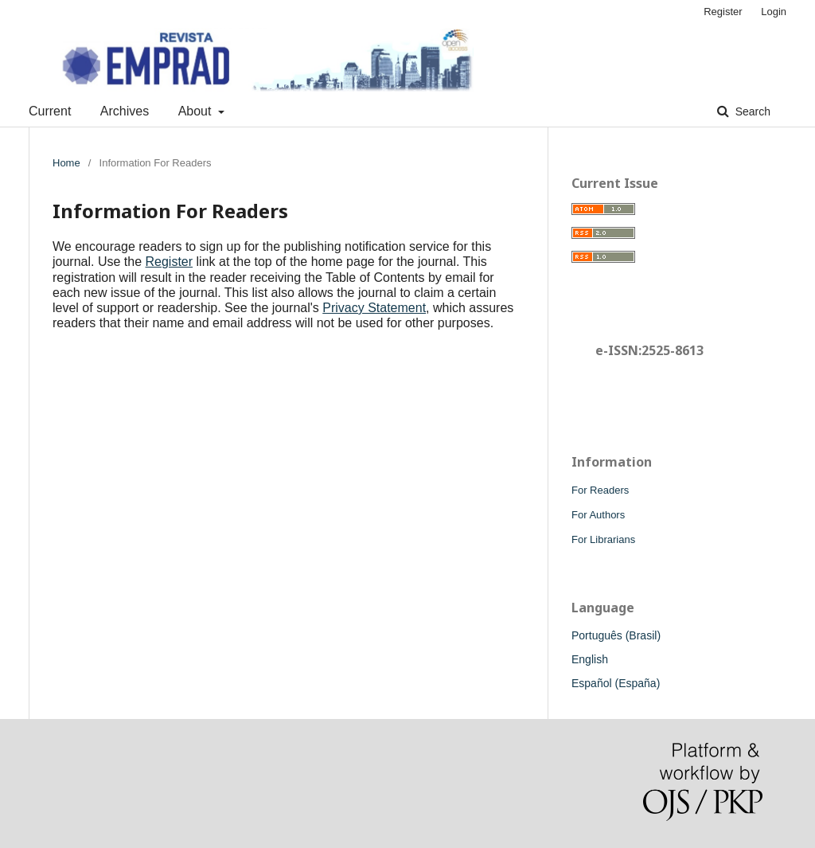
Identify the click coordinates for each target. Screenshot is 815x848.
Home (66, 163)
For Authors (598, 515)
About (196, 111)
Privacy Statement (374, 308)
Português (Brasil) (616, 635)
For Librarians (603, 539)
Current (50, 111)
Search (751, 111)
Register (723, 12)
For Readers (600, 490)
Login (773, 12)
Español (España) (615, 683)
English (589, 659)
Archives (124, 111)
